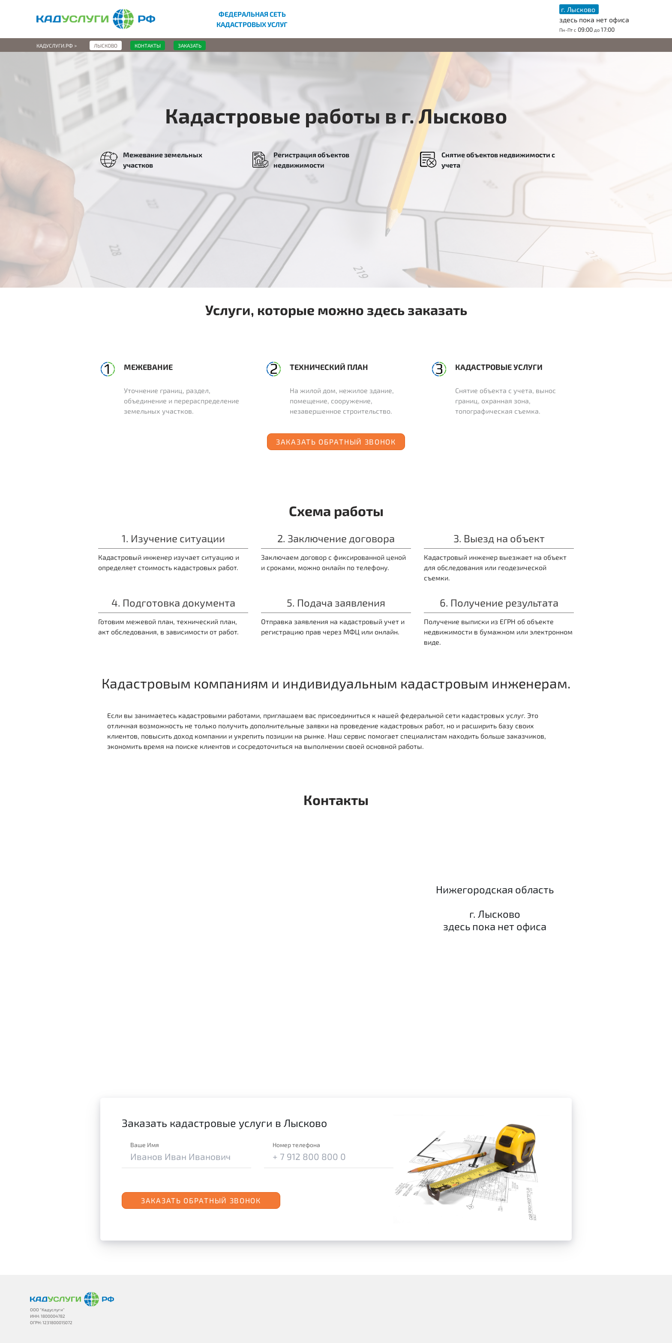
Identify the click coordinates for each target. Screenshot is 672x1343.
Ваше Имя (144, 1144)
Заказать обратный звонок (336, 441)
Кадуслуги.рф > (56, 45)
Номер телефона (296, 1144)
